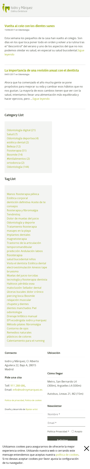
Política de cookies (33, 400)
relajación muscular (19, 300)
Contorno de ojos (17, 328)
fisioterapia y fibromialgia (22, 210)
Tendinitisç (13, 214)
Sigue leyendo (41, 99)
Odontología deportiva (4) (23, 138)
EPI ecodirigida (16, 320)
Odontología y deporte (21, 222)
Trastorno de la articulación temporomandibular (24, 245)
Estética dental (37, 263)
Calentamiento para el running (26, 340)
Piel (34, 308)
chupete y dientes (18, 304)
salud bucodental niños (21, 259)
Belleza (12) (14, 146)
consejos (12, 206)
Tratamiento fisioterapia (22, 226)
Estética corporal (17, 198)
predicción (13, 251)
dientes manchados (19, 308)
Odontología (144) (18, 167)
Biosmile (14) (15, 154)
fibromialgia (33, 324)
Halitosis (12, 283)
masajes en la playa (19, 230)
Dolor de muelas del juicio (23, 218)
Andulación (28, 251)
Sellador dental (32, 287)
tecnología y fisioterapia (21, 279)
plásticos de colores (19, 336)
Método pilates (16, 324)
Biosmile (29, 296)
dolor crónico (35, 292)
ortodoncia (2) (15, 163)
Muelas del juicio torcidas (22, 275)
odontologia (14, 312)
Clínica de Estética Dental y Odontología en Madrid (23, 8)
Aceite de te (38, 202)
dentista (42, 279)
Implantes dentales (18, 235)
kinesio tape (39, 267)
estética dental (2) (18, 142)
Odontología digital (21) (21, 130)
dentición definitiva (18, 202)
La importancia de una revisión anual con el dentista (42, 70)
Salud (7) (12, 134)
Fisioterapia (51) (16, 150)
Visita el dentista (17, 263)
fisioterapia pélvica (27, 194)
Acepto (77, 431)
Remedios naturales (19, 332)
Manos (11, 194)
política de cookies (67, 454)
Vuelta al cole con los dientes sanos (30, 26)
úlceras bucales (16, 292)
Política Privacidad (58, 431)
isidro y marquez (36, 320)
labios (39, 251)
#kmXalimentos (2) (18, 158)
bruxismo (13, 271)
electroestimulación (19, 267)
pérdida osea (26, 283)
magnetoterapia (17, 239)
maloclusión (14, 287)
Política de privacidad (15, 400)
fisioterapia (14, 255)
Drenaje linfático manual (22, 316)
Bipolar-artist (32, 409)
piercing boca (15, 296)
